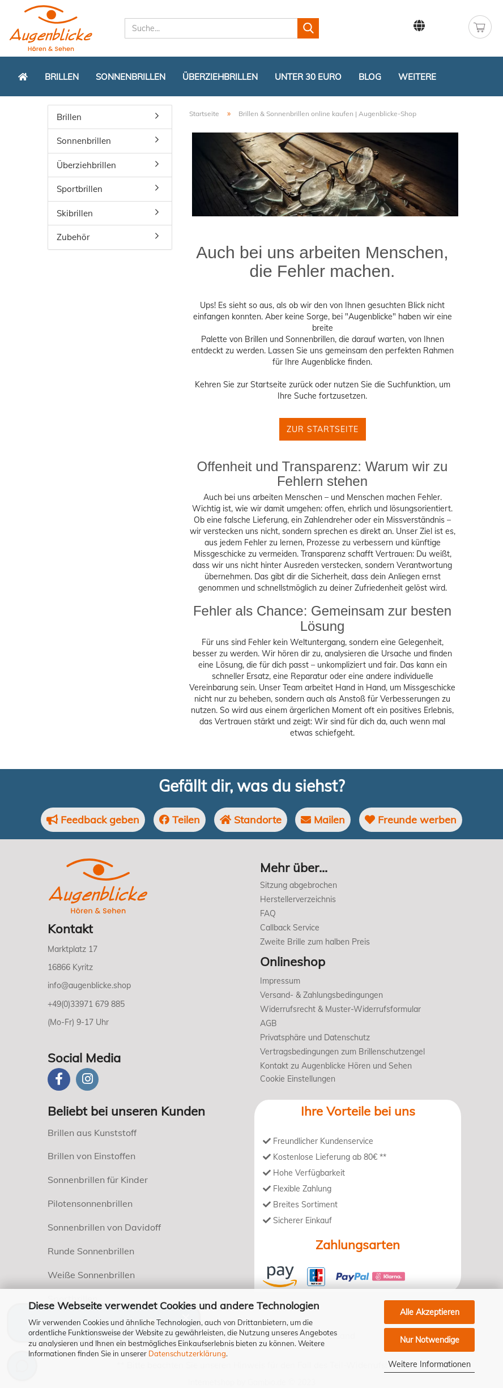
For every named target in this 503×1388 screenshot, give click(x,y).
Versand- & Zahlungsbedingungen (321, 995)
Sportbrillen (80, 188)
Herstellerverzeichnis (298, 899)
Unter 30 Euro (308, 76)
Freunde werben (411, 819)
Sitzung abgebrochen (298, 885)
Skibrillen (75, 213)
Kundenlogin (447, 26)
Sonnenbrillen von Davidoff (104, 1227)
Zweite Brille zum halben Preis (315, 942)
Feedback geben (92, 819)
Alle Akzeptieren (429, 1312)
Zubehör (73, 237)
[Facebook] (59, 1079)
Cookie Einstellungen (297, 1079)
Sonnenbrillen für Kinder (98, 1179)
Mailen (323, 819)
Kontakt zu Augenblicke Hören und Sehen (336, 1066)
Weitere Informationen (429, 1364)
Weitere (417, 76)
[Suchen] (308, 28)
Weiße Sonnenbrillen (91, 1274)
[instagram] (87, 1079)
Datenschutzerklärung (187, 1353)
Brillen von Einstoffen (91, 1155)
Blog (370, 76)
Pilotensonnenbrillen (90, 1203)
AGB (268, 1023)
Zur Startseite (323, 429)
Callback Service (289, 928)
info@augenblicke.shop (89, 985)
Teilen (179, 819)
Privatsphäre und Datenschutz (315, 1037)
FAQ (268, 913)
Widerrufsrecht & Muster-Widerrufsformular (340, 1009)
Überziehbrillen (220, 76)
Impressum (280, 981)
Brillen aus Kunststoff (92, 1132)
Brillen (62, 76)
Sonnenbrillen (130, 76)
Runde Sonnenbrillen (91, 1251)
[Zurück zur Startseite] (23, 76)
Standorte (251, 819)
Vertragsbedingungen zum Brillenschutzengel (342, 1052)
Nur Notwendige (429, 1340)
